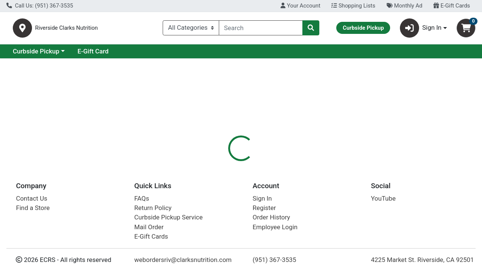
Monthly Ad (404, 5)
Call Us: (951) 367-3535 (39, 5)
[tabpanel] (341, 218)
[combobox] (261, 29)
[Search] (261, 29)
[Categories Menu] (191, 29)
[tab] (221, 163)
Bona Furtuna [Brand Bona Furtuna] (298, 219)
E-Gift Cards (451, 5)
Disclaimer (293, 163)
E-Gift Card (158, 54)
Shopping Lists (353, 5)
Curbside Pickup (101, 54)
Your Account (300, 5)
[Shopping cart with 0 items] (466, 29)
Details (221, 163)
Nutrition (255, 163)
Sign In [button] (421, 29)
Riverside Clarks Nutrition (107, 29)
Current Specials (36, 54)
